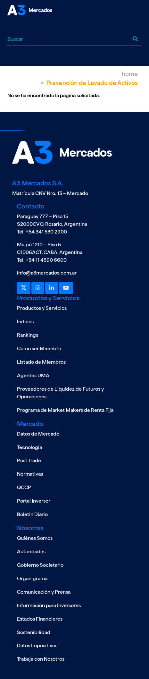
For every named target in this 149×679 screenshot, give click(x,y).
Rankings (27, 335)
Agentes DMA (33, 375)
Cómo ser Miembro (39, 348)
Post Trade (29, 460)
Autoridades (31, 551)
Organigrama (32, 578)
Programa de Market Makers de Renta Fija (65, 410)
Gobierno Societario (40, 565)
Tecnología (29, 447)
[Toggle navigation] (12, 27)
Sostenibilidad (33, 632)
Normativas (30, 474)
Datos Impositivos (37, 645)
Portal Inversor (33, 501)
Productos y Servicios (42, 308)
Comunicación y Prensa (43, 592)
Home (130, 74)
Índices (25, 321)
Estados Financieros (39, 619)
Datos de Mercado (38, 434)
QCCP (24, 487)
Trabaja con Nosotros (40, 659)
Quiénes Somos (35, 538)
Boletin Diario (32, 514)
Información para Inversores (49, 605)
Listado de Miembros (41, 362)
